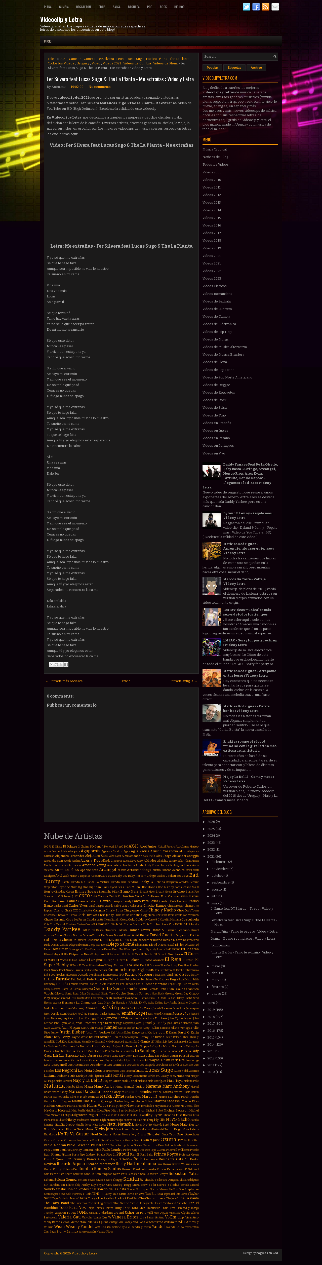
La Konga (128, 1046)
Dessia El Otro (173, 940)
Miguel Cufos (98, 1115)
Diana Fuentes (59, 944)
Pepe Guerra (158, 1150)
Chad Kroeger (175, 905)
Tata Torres (182, 1194)
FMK (121, 974)
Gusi (73, 998)
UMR (83, 1212)
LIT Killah (156, 1041)
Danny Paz (98, 935)
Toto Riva (138, 1208)
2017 (212, 1023)
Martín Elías (190, 1101)
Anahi (140, 865)
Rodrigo (57, 1169)
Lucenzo (193, 1070)
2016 (212, 1030)
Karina (173, 1032)
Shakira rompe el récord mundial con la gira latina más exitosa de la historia (249, 746)
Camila (72, 901)
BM (104, 875)
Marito (57, 1096)
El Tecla (74, 965)
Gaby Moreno (52, 989)
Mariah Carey (110, 1092)
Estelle (180, 970)
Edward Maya (52, 954)
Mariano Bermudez (137, 1092)
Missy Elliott (58, 1120)
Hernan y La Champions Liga (82, 1002)
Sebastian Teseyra (157, 1174)
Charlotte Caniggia (92, 910)
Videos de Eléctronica (219, 324)
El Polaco (133, 960)
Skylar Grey (104, 1184)
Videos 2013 (212, 202)
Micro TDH (57, 1115)
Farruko (63, 979)
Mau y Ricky (117, 1105)
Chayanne (131, 910)
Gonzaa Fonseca (139, 993)
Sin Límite (67, 1184)
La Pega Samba (110, 1051)
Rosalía (152, 1169)
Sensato (82, 1179)
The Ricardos (78, 1203)
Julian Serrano (161, 1027)
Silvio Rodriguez (189, 1179)
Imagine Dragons (188, 1002)
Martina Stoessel (167, 1101)
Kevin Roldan (174, 1037)
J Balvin (107, 1008)
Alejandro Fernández (70, 856)
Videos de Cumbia (137, 63)
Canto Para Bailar (145, 901)
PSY (180, 1140)
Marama (153, 1086)
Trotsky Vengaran (55, 1212)
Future (186, 984)
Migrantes (80, 1115)
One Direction (188, 1134)
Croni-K (90, 924)
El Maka (49, 960)
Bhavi (73, 887)
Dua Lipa (130, 949)
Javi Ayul (78, 1013)
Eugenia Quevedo (77, 974)
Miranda (169, 1115)
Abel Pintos (148, 846)
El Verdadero (96, 965)
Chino (143, 910)
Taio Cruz (119, 1194)
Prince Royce (166, 1154)
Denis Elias (128, 940)
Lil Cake (118, 1060)
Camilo (105, 901)
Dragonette (97, 949)
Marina (178, 1092)
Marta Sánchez (169, 1096)
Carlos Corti (61, 905)
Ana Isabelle (114, 865)
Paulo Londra (112, 1150)
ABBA (114, 846)
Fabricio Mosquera (139, 974)
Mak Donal (129, 1081)
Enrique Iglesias (139, 969)
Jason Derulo (51, 1013)
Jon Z (71, 1023)
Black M (129, 887)
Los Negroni (66, 1070)
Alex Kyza (115, 856)
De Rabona (93, 940)
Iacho (151, 1002)
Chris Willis (121, 915)
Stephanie (192, 1189)
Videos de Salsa (215, 407)
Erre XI (171, 970)
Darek (109, 935)
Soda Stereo (158, 1184)
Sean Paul (120, 1174)
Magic (51, 1081)
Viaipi (181, 1217)
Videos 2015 (212, 218)
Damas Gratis (139, 930)
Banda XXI (118, 882)
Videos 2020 (212, 256)
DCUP (178, 924)
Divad (153, 944)
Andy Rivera (152, 865)
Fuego (177, 984)
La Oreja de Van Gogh (86, 1051)
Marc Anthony (176, 1086)
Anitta (59, 870)
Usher (129, 1212)
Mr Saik (137, 1120)
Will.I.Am (184, 1222)
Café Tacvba (99, 896)
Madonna (183, 1076)
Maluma (54, 1086)
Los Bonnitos (116, 1064)
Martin (185, 1096)
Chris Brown (87, 915)
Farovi (51, 979)
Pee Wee (145, 1150)
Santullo (89, 1174)
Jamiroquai (192, 1008)
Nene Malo (179, 1124)
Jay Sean (89, 1013)
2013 (211, 1051)
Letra (120, 59)
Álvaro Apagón (87, 1231)
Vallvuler (87, 1217)
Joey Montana (158, 1018)
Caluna (173, 896)
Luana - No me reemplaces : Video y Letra (243, 938)
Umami (93, 1212)
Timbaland (169, 1203)
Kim (70, 1041)
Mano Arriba (104, 1086)
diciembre (220, 862)
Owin (137, 1140)
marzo (217, 980)
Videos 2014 (212, 210)
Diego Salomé (121, 944)
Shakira (133, 1179)
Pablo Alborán (55, 1145)
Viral (121, 1222)
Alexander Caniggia (185, 856)
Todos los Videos (61, 63)
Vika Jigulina (100, 1222)
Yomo (188, 1227)
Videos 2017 (212, 233)
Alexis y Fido (90, 860)
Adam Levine (52, 851)
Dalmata (123, 930)
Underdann (106, 1212)
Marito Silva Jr (70, 1096)
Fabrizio (160, 974)
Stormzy (77, 1194)
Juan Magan (71, 1027)
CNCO (84, 896)
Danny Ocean (82, 935)
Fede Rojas (94, 979)
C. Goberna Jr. (66, 896)
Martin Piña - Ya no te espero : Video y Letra (244, 931)
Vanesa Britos (125, 1217)
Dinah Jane (141, 944)
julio (215, 896)
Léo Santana (140, 1076)
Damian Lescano (177, 930)
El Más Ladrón (77, 960)
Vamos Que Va (102, 1217)
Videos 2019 (212, 248)
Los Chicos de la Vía (167, 1064)
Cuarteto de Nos (109, 924)
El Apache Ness (80, 954)
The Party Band (56, 1203)
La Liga (154, 1046)
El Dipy (159, 954)
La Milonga (189, 1046)
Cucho (128, 924)
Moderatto (83, 1120)
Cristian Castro (75, 924)
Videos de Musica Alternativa (225, 347)
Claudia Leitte (95, 919)
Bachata (134, 7)
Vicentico (192, 1217)
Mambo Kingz (74, 1086)
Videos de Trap (214, 415)
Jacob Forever (162, 1008)
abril (215, 973)
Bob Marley (166, 887)
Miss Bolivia (184, 1115)
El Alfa (64, 954)
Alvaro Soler (176, 860)
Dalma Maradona (106, 930)
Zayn (53, 1231)
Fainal (169, 974)
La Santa (164, 1051)
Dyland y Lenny (155, 949)
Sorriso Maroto (159, 1189)
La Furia (94, 1046)
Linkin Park (169, 1060)
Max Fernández (144, 1105)
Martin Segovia (124, 1101)
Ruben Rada (165, 1169)
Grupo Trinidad (60, 998)
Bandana (133, 882)
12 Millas (57, 846)
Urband (118, 1212)
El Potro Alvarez (152, 960)
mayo (216, 966)
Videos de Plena (165, 63)
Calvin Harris (188, 896)
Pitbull (122, 1154)
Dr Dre (86, 949)
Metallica (91, 1110)
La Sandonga (147, 1050)
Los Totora (127, 1070)
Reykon (50, 1164)
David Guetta (162, 935)
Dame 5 (157, 930)
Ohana (141, 1134)
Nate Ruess (99, 1124)
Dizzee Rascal (166, 944)
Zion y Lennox (67, 1231)
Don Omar (60, 949)
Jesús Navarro (52, 1018)
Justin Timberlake (98, 1032)
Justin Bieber (72, 1032)
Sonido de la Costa (111, 1189)
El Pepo (109, 960)
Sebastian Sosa (137, 1174)
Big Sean (95, 887)
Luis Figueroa (96, 1076)
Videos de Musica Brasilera (223, 354)
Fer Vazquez (161, 979)
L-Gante (144, 1041)
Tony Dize (122, 1208)
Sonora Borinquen (138, 1189)
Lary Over (125, 1055)
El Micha (62, 960)
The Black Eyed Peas (127, 1198)
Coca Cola (127, 919)
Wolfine (116, 1227)
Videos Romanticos (217, 294)
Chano (58, 910)
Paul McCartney (71, 1150)
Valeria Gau (69, 1217)
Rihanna (148, 1163)
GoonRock (158, 993)
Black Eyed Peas (112, 887)
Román (127, 1169)
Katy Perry (62, 1037)
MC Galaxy (162, 1076)
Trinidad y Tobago (187, 1208)
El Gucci (191, 953)
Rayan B (116, 1159)
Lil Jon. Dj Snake (134, 1060)
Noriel (116, 1134)
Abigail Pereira (166, 846)
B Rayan (83, 875)
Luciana (50, 1076)
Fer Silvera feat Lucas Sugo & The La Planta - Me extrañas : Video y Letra (120, 78)
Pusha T (49, 1159)
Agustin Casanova (164, 851)
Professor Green (189, 1154)
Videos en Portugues (218, 445)
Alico (140, 860)
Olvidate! (153, 1134)
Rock (163, 7)
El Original (95, 960)
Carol (92, 905)
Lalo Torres (104, 1055)
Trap (101, 7)
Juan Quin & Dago (92, 1027)
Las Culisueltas (143, 1055)
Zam (46, 1231)
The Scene (121, 1203)
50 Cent (95, 846)
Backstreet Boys (177, 875)
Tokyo (90, 1208)
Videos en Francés (217, 423)
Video (96, 63)
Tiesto (158, 1203)
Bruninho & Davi (109, 891)
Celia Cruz (136, 905)
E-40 (169, 949)
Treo (172, 1208)
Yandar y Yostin (141, 1227)
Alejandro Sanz (96, 856)
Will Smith (170, 1222)
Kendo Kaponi (130, 1037)
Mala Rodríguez (157, 1081)
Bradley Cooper (65, 891)
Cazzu (125, 905)
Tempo (73, 1198)
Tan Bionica (154, 1194)
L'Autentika (130, 1041)
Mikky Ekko (137, 1115)
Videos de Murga (215, 339)
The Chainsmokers (152, 1198)
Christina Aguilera (142, 915)
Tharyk (92, 1198)
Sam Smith (65, 1174)
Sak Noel (193, 1169)
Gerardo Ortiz (157, 989)
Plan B (135, 1154)
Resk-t (194, 1159)
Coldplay (141, 919)
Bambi (65, 882)
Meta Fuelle (78, 1110)
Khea (185, 1037)
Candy (127, 901)
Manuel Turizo (134, 1086)
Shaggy (118, 1179)
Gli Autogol (93, 993)
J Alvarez (90, 1008)
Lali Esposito (69, 1055)
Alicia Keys (129, 860)
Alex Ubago (164, 856)
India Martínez (54, 1008)
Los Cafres (133, 1064)
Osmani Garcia (123, 1140)
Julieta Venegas (181, 1027)
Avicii (189, 870)
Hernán (109, 1002)
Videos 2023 (212, 278)
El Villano (132, 965)
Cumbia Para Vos (162, 924)
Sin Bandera (52, 1184)
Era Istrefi (161, 970)
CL (76, 896)
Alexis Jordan (72, 860)
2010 (212, 1072)
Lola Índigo (192, 1060)
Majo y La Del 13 (87, 1080)
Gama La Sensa (71, 989)
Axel (58, 875)
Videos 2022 (212, 271)
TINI (95, 1194)
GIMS (195, 984)
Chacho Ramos (155, 905)
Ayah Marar (70, 875)
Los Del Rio (186, 1064)
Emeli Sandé (66, 970)
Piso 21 (111, 1154)
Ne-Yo (147, 1124)
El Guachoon (174, 954)
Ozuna (168, 1139)
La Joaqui (105, 1046)
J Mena (123, 1008)
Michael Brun (137, 1110)
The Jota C (172, 1198)
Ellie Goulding (168, 965)
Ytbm (195, 1227)
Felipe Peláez (133, 979)
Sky (93, 1184)
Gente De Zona (108, 988)
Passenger (193, 1145)
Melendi (64, 1110)
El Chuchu (147, 954)
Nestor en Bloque (63, 1129)
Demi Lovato (109, 940)
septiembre (221, 882)
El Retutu (188, 960)
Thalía (82, 1198)
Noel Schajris (100, 1134)
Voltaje (129, 1222)
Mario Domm (191, 1092)
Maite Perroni (64, 1081)
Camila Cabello (89, 901)
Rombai (85, 1168)
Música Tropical (215, 149)
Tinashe (182, 1203)
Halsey (180, 998)
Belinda (159, 882)
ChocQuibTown (188, 910)
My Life (159, 1120)
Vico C (66, 1222)
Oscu (110, 1140)
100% (47, 846)
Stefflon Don (176, 1189)
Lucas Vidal (181, 1070)
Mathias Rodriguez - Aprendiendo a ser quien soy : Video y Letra (248, 548)
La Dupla (81, 1046)
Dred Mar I (118, 949)
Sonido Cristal (55, 1189)
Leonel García (71, 1060)
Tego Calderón (60, 1198)
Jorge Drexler (106, 1023)
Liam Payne (105, 1060)
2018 (212, 1017)
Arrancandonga (139, 870)
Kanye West (139, 1032)
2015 (211, 1037)
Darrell (119, 935)
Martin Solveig (144, 1101)
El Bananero (114, 954)
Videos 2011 (212, 187)
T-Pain (87, 1194)
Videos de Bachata (217, 301)
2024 (212, 835)
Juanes (110, 1027)
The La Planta (179, 59)
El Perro (120, 960)
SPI (185, 1169)
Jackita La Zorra (141, 1008)
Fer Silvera (106, 59)
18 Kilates (70, 846)
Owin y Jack (150, 1140)
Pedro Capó (131, 1150)
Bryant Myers (164, 891)
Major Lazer (112, 1081)
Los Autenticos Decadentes (86, 1064)
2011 (211, 1065)
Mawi (130, 1105)
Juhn (139, 1027)
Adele (63, 851)
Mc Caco (173, 1105)
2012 (211, 1058)
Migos (68, 1115)
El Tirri (83, 965)
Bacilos (161, 875)
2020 (212, 1003)
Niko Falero (190, 1129)
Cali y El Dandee (121, 896)
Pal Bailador (100, 1145)
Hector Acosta (52, 1002)
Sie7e (152, 1179)
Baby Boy (121, 875)
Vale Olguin (161, 1212)
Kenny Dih (147, 1037)
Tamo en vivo (135, 1194)
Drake (107, 949)
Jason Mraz (66, 1013)
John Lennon (220, 945)
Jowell (139, 1023)
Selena (49, 1179)
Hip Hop (179, 7)
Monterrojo (114, 1120)
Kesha (159, 1037)
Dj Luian (190, 944)
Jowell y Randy (154, 1023)
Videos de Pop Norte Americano (227, 377)
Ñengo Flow (104, 1231)
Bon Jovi (50, 891)
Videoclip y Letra (61, 19)
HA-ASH (160, 998)
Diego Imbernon (78, 944)
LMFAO (168, 1041)
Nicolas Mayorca (142, 1129)
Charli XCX (71, 910)
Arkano (121, 870)
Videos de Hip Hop (217, 332)
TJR (102, 1194)
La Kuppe (142, 1046)
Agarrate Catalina (112, 851)
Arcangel (107, 869)
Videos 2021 (112, 63)
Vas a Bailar (147, 1217)
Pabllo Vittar (191, 1140)
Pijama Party (70, 1154)
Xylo (124, 1227)
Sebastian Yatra (184, 1173)
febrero (218, 987)
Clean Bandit (111, 919)
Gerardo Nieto (135, 989)
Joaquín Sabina (138, 1018)
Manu (119, 1086)
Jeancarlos (114, 1013)
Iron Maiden (74, 1008)
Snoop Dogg (122, 1184)
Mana (88, 1086)
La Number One (61, 1051)
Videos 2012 (212, 195)
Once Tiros (169, 1134)
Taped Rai (169, 1194)
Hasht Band (192, 998)
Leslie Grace (89, 1060)
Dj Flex (179, 944)
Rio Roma (164, 1164)
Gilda (82, 993)
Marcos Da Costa (84, 1091)
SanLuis (78, 1174)
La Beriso (179, 1041)
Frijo (171, 984)
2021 (63, 59)
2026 (212, 822)
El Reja (173, 959)
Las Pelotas (162, 1055)
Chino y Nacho (162, 910)
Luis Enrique (78, 1076)
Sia (146, 1179)
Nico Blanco (123, 1129)
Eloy (180, 965)
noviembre (220, 869)
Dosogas (74, 949)
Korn (85, 1041)
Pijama (56, 1154)
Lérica (151, 1076)
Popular (212, 67)
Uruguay (82, 63)
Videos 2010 (212, 180)
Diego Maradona (98, 944)
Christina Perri (165, 915)
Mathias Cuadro (55, 1105)
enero (217, 993)
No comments (100, 87)
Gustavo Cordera (125, 998)
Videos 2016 (212, 225)
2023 (212, 843)
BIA (99, 875)
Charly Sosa (114, 910)
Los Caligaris (147, 1064)
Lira (182, 1060)
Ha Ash (171, 998)
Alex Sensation (132, 856)
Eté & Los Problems (55, 974)
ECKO (176, 949)
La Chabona (51, 1046)
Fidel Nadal (185, 979)
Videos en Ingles (215, 430)
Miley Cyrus (153, 1115)
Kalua (127, 1032)
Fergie (174, 979)
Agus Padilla (140, 851)
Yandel (158, 1226)
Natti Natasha (120, 1124)
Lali (55, 1055)
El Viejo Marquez (114, 965)
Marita (48, 1096)
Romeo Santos (107, 1168)
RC (68, 1159)
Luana (139, 1070)
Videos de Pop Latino (218, 370)
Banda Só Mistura (98, 882)
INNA (143, 1002)
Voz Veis (139, 1222)
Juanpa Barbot (126, 1027)
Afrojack (74, 851)
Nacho (184, 1119)
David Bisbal (139, 935)
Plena (48, 7)
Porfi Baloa (146, 1154)
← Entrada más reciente (64, 681)
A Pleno (106, 846)
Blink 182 (141, 887)
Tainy (108, 1194)
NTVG (171, 1119)
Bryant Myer (147, 891)
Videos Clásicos (215, 286)
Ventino (159, 1217)
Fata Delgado (78, 979)
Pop (149, 7)
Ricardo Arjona (71, 1163)
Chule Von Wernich (187, 915)
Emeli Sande (51, 970)
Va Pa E (140, 1212)
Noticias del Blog (215, 157)
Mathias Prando (76, 1105)
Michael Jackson (176, 1110)
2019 (212, 1010)
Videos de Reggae (216, 385)
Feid (106, 979)
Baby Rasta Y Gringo (142, 875)
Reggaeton (83, 7)
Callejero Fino (157, 896)
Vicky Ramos (53, 1222)
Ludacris (63, 1076)
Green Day (181, 993)
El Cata (136, 954)
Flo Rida (62, 984)
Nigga (178, 1129)
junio (216, 903)
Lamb (115, 1055)
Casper (100, 905)
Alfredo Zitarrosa (111, 860)
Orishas (58, 1140)
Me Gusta (50, 1110)
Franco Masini (115, 984)
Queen (60, 1159)
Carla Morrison (179, 901)
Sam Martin (51, 1174)
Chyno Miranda (54, 919)
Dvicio (140, 949)
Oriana (48, 1140)
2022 (212, 849)
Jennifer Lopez (133, 1013)
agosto (217, 889)
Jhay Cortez (70, 1018)
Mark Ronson (89, 1096)
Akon (182, 851)
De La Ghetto (62, 940)
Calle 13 (141, 896)
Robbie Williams (182, 1164)
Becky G (146, 882)
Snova (136, 1184)
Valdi (150, 1212)
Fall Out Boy (181, 974)
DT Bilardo (191, 924)
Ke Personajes (100, 1037)
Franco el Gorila (134, 984)
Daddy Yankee (62, 929)
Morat (128, 1120)
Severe (108, 1179)
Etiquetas (234, 67)
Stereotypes (51, 1194)
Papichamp (118, 1145)
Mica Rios (103, 1110)
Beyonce (63, 887)
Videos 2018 (212, 240)
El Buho (126, 954)
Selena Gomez (65, 1179)
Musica (151, 59)
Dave (127, 935)
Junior (55, 1032)
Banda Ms (78, 882)
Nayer (138, 1124)
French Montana (156, 984)
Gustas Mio (83, 998)
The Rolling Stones (100, 1203)
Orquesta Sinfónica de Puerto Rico (85, 1140)
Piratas (101, 1154)
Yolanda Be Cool (175, 1227)
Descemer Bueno (150, 940)
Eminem (115, 969)
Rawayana (104, 1159)
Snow (144, 1184)
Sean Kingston (103, 1174)
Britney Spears (86, 891)
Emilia (78, 970)
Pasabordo (180, 1145)
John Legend (184, 1018)
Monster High (98, 1120)
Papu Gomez (134, 1145)
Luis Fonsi (114, 1075)
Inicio (48, 41)
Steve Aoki (65, 1194)
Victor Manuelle (81, 1222)
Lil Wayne (152, 1060)
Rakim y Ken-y (84, 1159)
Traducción (153, 1208)
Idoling (159, 1002)
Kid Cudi (56, 1041)
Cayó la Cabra (113, 905)
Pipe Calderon (88, 1154)
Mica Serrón (120, 1110)
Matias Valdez (97, 1105)
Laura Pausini (179, 1055)
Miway (71, 1120)
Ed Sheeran (190, 949)
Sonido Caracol (190, 1184)
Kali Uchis (117, 1032)
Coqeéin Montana (170, 919)
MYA (173, 1076)
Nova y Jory (129, 1134)
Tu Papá (72, 1212)
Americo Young (94, 865)
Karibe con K (157, 1032)
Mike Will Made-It (118, 1115)
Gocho (121, 993)
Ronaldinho (140, 1169)
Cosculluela (190, 919)
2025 (212, 829)
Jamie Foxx (179, 1008)
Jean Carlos (100, 1013)
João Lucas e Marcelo (179, 1023)
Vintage (113, 1222)
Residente (150, 1159)
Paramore (150, 1145)
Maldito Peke (191, 1081)
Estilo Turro (191, 970)
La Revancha (126, 1051)
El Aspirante (98, 954)
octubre (218, 875)
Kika (64, 1041)
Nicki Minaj (85, 1129)
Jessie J (195, 1013)
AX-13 (134, 846)
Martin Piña (81, 1101)
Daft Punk (88, 930)
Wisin (59, 1226)
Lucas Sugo (135, 59)
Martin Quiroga (101, 1101)
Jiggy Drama (98, 1018)
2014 (212, 1044)
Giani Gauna (176, 989)
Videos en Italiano (216, 438)
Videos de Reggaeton (219, 392)
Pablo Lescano (78, 1145)
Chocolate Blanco (66, 915)
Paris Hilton (165, 1145)
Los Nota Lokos (90, 1070)
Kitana (77, 1041)
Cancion (75, 59)
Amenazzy (61, 865)
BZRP (111, 875)
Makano (142, 1081)
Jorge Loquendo (125, 1023)
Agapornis (90, 851)
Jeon (150, 1013)
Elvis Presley (191, 965)
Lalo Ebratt (88, 1055)
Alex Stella (149, 856)
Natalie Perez (84, 1124)
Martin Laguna (62, 1101)
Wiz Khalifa (103, 1227)
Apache (85, 870)
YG (129, 1227)
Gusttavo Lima (146, 998)
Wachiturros (154, 1222)
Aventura (178, 870)
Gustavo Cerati (101, 998)
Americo (75, 865)
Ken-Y (116, 1037)
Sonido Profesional (81, 1189)
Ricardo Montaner (100, 1164)
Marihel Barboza (163, 1092)
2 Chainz (83, 846)
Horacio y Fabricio (127, 1002)
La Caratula (192, 1041)
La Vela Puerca (180, 1051)
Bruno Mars (129, 891)
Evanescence (110, 974)
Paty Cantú (51, 1150)
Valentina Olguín (179, 1212)
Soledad (173, 1184)
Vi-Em (170, 1217)
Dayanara (182, 935)
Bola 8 (195, 887)
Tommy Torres (104, 1208)
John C (172, 1018)
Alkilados (150, 860)
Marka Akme (112, 1096)
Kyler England (96, 1041)
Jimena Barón (117, 1018)
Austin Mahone (161, 870)
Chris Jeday (106, 915)
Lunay (128, 1076)
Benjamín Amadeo (177, 882)
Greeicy (169, 993)
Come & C (153, 919)
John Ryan (60, 1023)
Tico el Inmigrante (141, 1203)
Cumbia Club (141, 924)
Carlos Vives (78, 905)
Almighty (162, 860)
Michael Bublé (154, 1110)
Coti (46, 924)
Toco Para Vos (72, 1207)
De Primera (79, 940)
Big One (83, 887)
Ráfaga (179, 1169)
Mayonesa (161, 1105)
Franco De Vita (97, 984)
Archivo (256, 67)
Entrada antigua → (183, 681)
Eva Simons (96, 974)
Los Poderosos (111, 1070)
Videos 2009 (212, 172)
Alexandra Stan (53, 860)
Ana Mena (129, 865)
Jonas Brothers (85, 1023)
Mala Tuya (175, 1081)
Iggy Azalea (171, 1002)
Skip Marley (82, 1184)
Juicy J (147, 1027)
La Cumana (67, 1046)
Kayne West (79, 1037)
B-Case (92, 875)
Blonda (152, 887)
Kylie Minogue (114, 1041)
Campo (116, 901)
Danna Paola (63, 935)
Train (165, 1208)
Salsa (116, 7)
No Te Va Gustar (73, 1134)
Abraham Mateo (187, 846)
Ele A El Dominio (150, 965)
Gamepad (87, 989)
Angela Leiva (182, 865)
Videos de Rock (214, 400)
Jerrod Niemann (163, 1013)
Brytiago (179, 891)
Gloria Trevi (108, 993)
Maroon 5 (149, 1096)
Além (188, 860)
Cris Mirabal (57, 924)
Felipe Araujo (117, 979)
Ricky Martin (127, 1163)
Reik (138, 1159)
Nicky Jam (104, 1129)
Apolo (95, 870)
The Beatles (106, 1198)
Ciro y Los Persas (76, 919)
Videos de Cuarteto (217, 309)
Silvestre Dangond (168, 1179)
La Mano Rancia (170, 1046)
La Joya (117, 1046)
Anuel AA (71, 870)
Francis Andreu (78, 984)
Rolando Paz (70, 1169)
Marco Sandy (60, 1092)
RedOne (127, 1159)
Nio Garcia (50, 1134)
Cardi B (164, 901)
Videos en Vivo (214, 453)
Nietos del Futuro (162, 1129)
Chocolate (50, 915)
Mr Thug (148, 1120)
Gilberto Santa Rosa (66, 993)
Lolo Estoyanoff (55, 1064)
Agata (127, 851)
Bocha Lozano (183, 887)
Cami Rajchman (55, 901)
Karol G (184, 1032)
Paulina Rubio (92, 1150)
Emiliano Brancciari (95, 970)
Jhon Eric (84, 1018)
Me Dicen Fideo (190, 1105)
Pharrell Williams (177, 1150)
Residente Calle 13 (173, 1159)
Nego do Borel (161, 1124)
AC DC (123, 846)
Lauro (58, 1060)
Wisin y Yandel (80, 1226)
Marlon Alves (133, 1096)
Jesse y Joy (181, 1013)
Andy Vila (166, 865)
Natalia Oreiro (65, 1124)
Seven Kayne (95, 1179)
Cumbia (64, 7)
